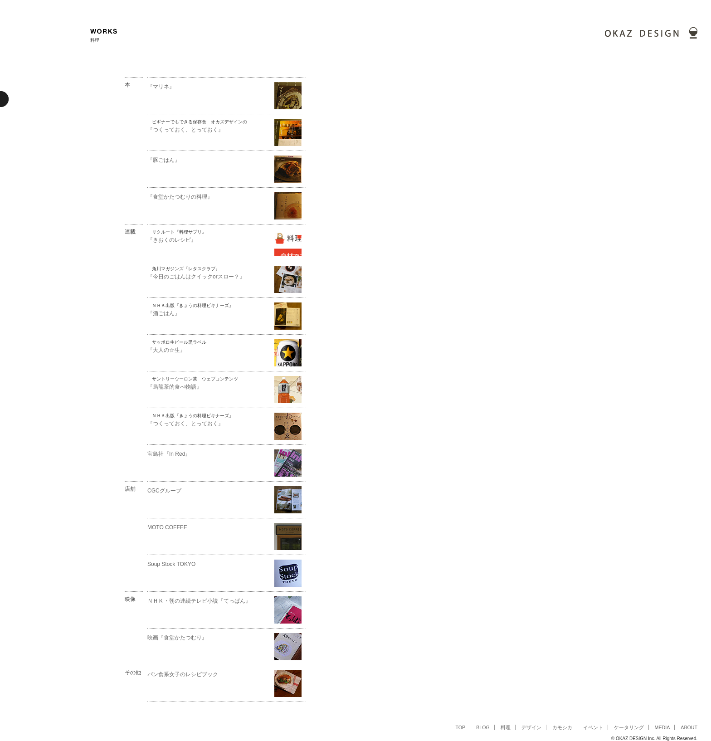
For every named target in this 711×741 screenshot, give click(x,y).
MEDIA (662, 727)
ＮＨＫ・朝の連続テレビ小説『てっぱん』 (199, 601)
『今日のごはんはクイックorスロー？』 (196, 276)
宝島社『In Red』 (168, 454)
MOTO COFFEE (167, 527)
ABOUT (689, 727)
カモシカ (562, 727)
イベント (593, 727)
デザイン (531, 727)
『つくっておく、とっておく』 (185, 130)
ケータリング (629, 727)
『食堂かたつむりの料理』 (180, 197)
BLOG (483, 727)
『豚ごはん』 (163, 160)
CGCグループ (164, 490)
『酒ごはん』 (163, 313)
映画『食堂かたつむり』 (180, 637)
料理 (506, 727)
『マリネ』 (161, 86)
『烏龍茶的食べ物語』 (174, 387)
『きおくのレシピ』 (171, 240)
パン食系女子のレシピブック (182, 674)
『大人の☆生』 (166, 350)
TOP (460, 727)
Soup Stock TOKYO (171, 564)
